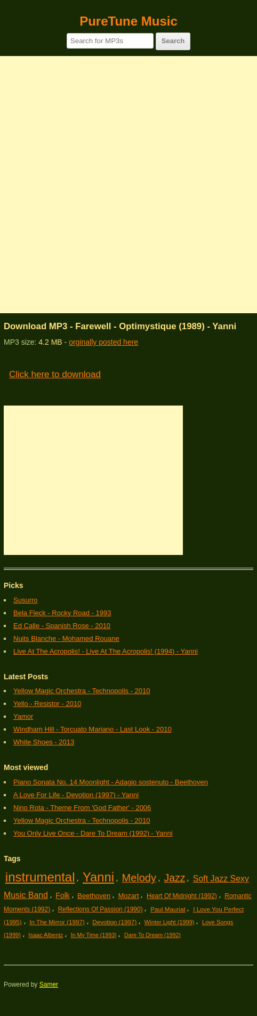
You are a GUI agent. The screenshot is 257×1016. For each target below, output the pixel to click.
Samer (48, 984)
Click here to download (55, 374)
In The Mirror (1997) (57, 921)
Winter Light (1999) (169, 922)
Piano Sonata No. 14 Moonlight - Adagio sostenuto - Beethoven (110, 782)
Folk (62, 895)
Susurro (25, 600)
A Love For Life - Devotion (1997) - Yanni (76, 795)
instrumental (40, 877)
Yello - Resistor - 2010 (47, 704)
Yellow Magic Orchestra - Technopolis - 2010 (81, 691)
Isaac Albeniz (45, 935)
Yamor (23, 716)
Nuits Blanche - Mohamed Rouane (66, 638)
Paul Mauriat (168, 909)
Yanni (98, 877)
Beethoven (93, 896)
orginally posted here (103, 342)
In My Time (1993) (94, 935)
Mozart (128, 896)
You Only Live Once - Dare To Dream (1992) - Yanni (93, 833)
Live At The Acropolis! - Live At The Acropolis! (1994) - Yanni (105, 651)
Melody (139, 878)
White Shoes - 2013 (43, 742)
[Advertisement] (128, 184)
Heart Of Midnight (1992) (182, 896)
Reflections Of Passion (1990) (100, 909)
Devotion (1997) (114, 921)
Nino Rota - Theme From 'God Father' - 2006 (82, 808)
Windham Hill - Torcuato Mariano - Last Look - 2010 (92, 729)
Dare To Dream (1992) (152, 935)
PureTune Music (128, 21)
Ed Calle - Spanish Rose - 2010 (61, 626)
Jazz (174, 878)
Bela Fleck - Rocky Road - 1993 (62, 613)
